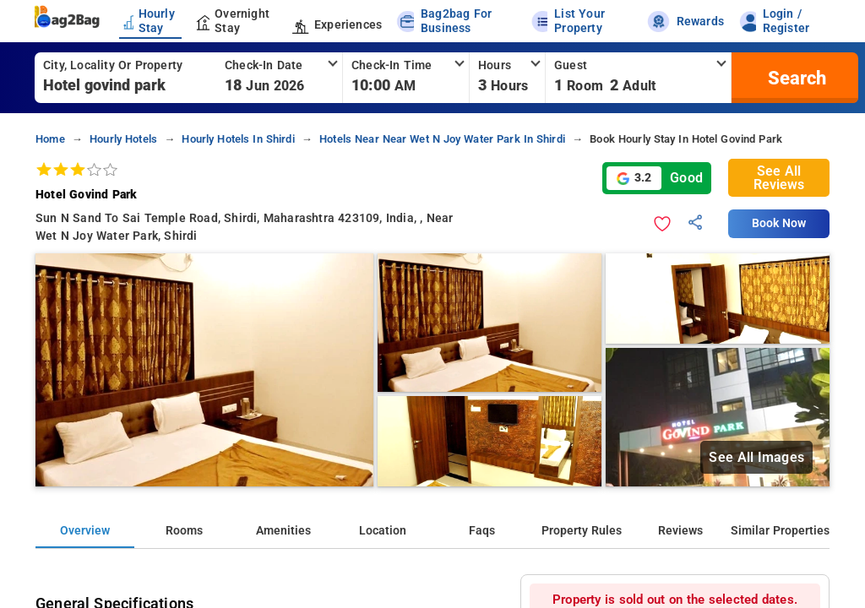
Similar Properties (780, 531)
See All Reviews (778, 178)
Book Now (779, 223)
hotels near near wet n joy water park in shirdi (442, 139)
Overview (85, 531)
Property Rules (581, 531)
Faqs (482, 531)
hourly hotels (123, 139)
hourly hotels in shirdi (238, 139)
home (50, 139)
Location (382, 531)
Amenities (283, 531)
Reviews (680, 531)
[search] (795, 77)
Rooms (184, 531)
